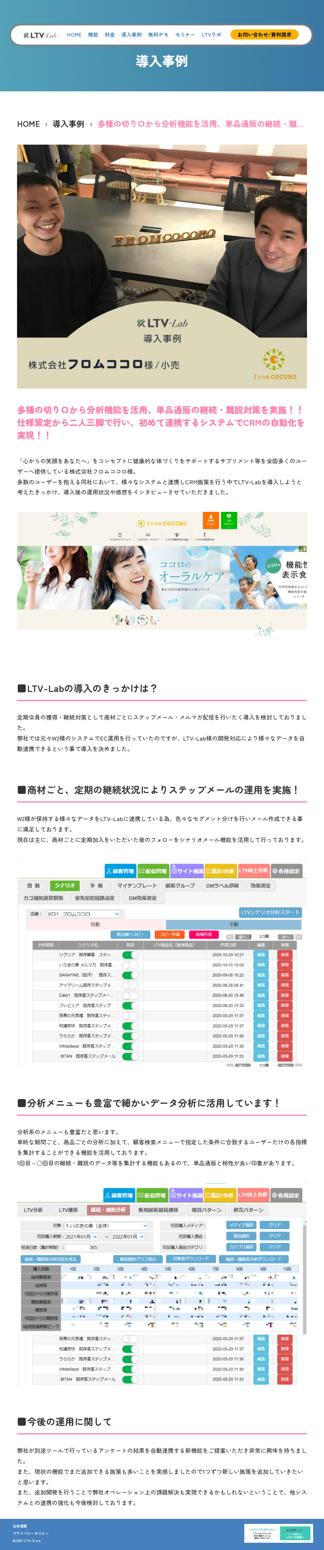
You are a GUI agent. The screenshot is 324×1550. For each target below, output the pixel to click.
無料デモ (158, 34)
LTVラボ (211, 34)
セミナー (185, 34)
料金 (110, 34)
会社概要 (20, 1526)
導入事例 (131, 34)
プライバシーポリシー (31, 1533)
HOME (74, 34)
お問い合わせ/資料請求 (264, 34)
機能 (93, 34)
